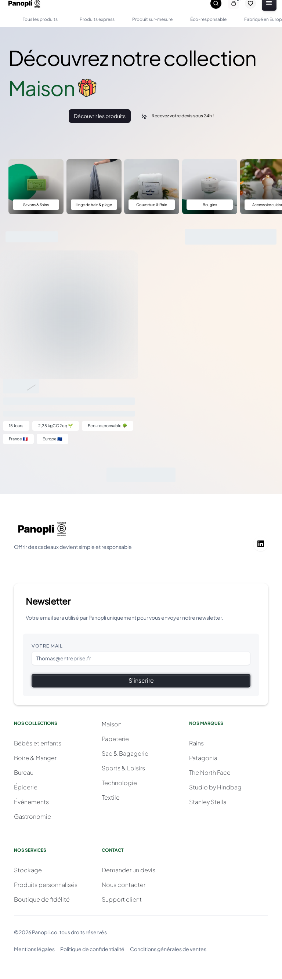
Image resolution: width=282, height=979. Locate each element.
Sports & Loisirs (123, 768)
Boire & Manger (35, 758)
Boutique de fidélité (42, 899)
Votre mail (47, 646)
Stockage (28, 870)
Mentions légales (34, 949)
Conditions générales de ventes (168, 949)
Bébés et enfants (37, 743)
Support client (122, 899)
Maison (112, 724)
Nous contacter (123, 884)
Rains (196, 743)
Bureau (23, 772)
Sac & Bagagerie (125, 753)
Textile (111, 797)
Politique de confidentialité (92, 949)
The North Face (210, 772)
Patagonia (203, 758)
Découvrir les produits (99, 116)
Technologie (119, 782)
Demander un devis (128, 870)
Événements (31, 802)
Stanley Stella (208, 802)
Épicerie (25, 787)
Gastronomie (32, 816)
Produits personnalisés (45, 884)
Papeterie (115, 738)
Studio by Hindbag (215, 787)
